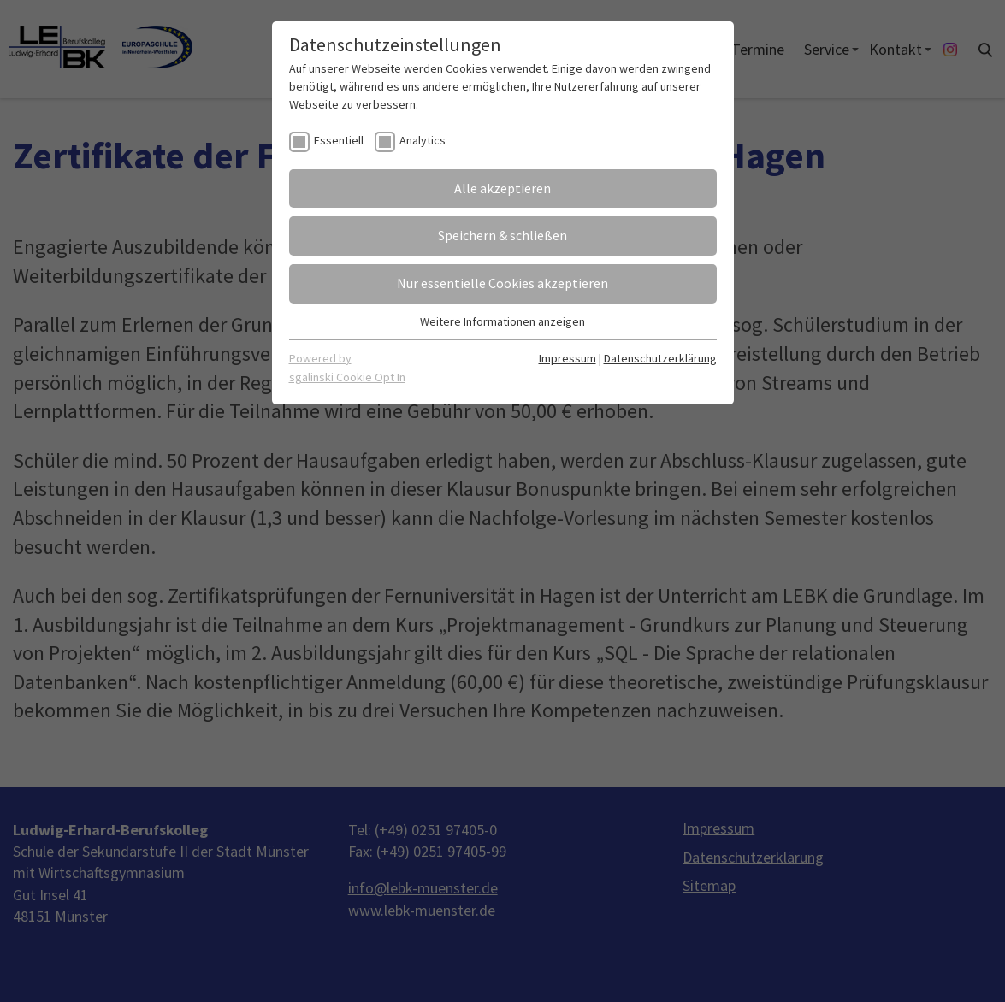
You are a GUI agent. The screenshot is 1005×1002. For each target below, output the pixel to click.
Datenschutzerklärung (660, 358)
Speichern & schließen (502, 235)
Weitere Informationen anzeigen (502, 321)
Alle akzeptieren (502, 188)
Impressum (567, 358)
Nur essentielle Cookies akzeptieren (502, 283)
